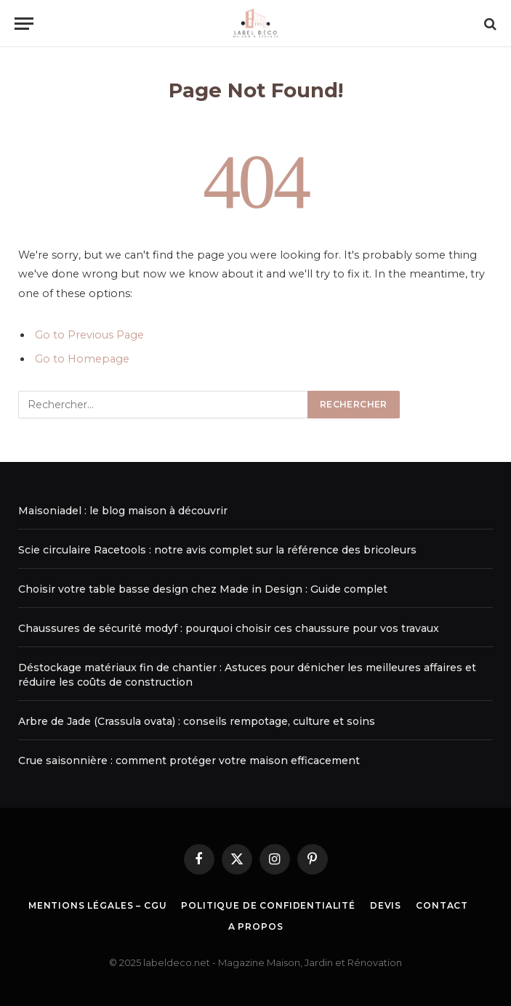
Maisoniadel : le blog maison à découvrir (123, 510)
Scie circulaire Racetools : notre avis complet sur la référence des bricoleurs (217, 549)
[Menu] (24, 23)
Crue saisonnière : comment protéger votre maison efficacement (189, 760)
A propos (255, 926)
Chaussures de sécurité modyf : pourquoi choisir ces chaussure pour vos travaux (228, 628)
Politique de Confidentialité (268, 905)
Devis (385, 905)
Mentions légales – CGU (97, 905)
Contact (442, 905)
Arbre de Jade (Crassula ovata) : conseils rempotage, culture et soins (196, 721)
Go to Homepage (82, 358)
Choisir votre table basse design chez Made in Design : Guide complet (202, 589)
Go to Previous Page (89, 334)
